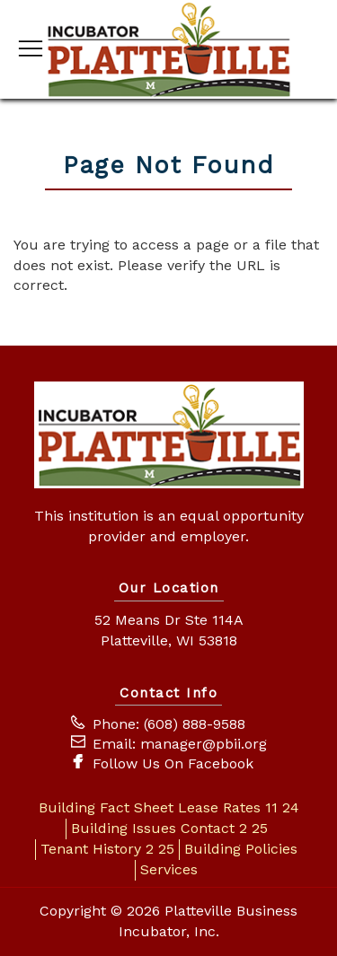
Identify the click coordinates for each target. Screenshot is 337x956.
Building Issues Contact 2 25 (169, 828)
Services (169, 869)
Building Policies (240, 848)
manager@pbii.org (203, 743)
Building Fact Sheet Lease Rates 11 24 (169, 807)
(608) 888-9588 (194, 723)
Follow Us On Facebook (173, 763)
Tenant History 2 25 (107, 848)
